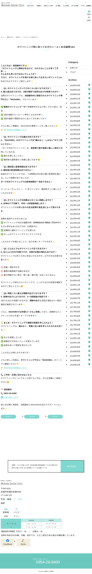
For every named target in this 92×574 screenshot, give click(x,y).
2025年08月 (80, 120)
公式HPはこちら (11, 397)
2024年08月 (80, 156)
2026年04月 (80, 85)
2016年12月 (80, 337)
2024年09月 (80, 151)
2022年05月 (80, 213)
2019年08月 (80, 267)
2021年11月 (80, 231)
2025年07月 (80, 125)
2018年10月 (80, 289)
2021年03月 (80, 249)
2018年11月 (80, 284)
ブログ (73, 72)
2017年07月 (80, 320)
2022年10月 (80, 204)
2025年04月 (80, 138)
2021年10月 (80, 235)
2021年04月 (80, 244)
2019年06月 (80, 271)
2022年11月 (80, 200)
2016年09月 (80, 346)
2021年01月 (80, 253)
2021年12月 (80, 227)
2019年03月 (80, 280)
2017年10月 (80, 306)
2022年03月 (80, 222)
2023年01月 (80, 196)
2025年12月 (80, 102)
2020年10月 (80, 258)
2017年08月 (80, 315)
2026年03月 (80, 89)
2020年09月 (80, 262)
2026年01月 (80, 98)
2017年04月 (80, 329)
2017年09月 (80, 311)
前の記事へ (8, 416)
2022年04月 (80, 218)
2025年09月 (80, 116)
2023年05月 (80, 182)
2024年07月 (80, 160)
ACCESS (71, 466)
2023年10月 (80, 169)
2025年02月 (80, 147)
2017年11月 (80, 302)
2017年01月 (80, 333)
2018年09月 (80, 293)
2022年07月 (80, 209)
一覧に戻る (32, 416)
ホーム (2, 37)
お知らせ (18, 37)
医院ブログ (10, 37)
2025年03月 (80, 142)
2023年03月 (80, 187)
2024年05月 (80, 165)
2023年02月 (80, 191)
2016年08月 (80, 351)
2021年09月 (80, 240)
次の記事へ (55, 416)
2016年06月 (80, 360)
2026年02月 (80, 94)
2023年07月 (80, 178)
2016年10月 (80, 342)
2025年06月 (80, 129)
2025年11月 (80, 107)
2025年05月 (80, 133)
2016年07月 (80, 355)
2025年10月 (80, 111)
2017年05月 (80, 324)
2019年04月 (80, 275)
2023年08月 (80, 173)
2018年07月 (80, 298)
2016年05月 (80, 364)
